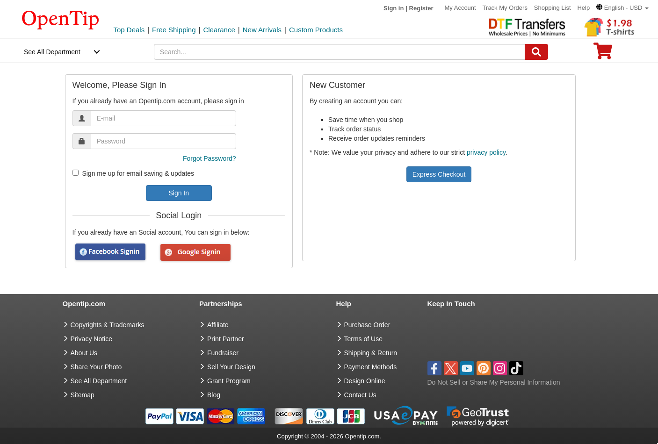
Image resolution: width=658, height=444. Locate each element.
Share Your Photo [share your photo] (96, 367)
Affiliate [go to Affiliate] (218, 325)
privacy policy (486, 152)
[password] (163, 141)
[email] (163, 118)
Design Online (364, 381)
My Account (460, 7)
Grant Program (229, 381)
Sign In (178, 193)
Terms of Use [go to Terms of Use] (363, 339)
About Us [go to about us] (84, 353)
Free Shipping (173, 30)
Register (421, 8)
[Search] (536, 52)
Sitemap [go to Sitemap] (82, 395)
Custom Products (316, 30)
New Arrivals (262, 30)
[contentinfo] (60, 19)
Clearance (219, 30)
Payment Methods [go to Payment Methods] (370, 367)
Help (583, 7)
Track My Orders (505, 7)
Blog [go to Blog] (213, 395)
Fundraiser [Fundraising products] (223, 353)
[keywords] (339, 52)
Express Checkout (439, 174)
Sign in (393, 8)
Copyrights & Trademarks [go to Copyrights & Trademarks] (108, 325)
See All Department (52, 52)
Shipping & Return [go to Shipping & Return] (371, 353)
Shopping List (552, 7)
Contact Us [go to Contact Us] (360, 395)
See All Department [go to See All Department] (99, 381)
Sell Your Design (231, 367)
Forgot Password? (209, 158)
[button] (622, 7)
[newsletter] (75, 173)
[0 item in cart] (602, 54)
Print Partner (225, 339)
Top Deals (129, 30)
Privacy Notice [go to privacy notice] (91, 339)
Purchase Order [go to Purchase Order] (367, 325)
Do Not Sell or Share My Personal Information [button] (493, 382)
